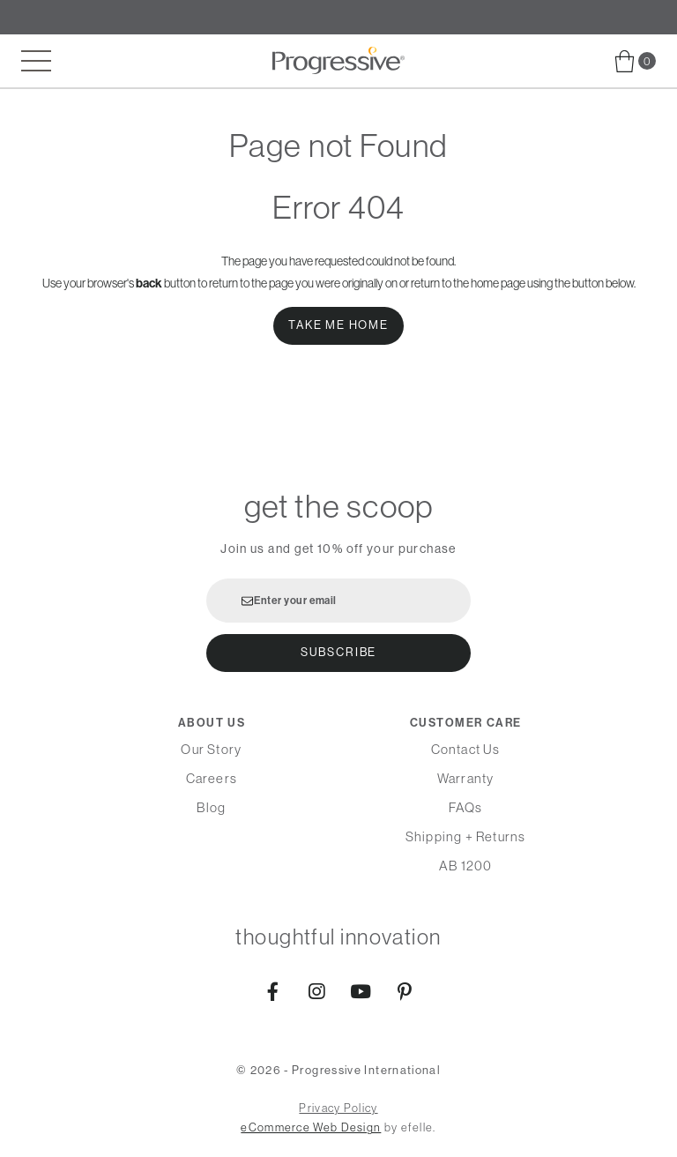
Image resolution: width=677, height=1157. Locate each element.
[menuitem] (635, 61)
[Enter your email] (338, 600)
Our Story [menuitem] (211, 749)
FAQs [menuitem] (466, 807)
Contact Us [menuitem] (466, 749)
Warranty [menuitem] (466, 778)
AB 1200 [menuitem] (465, 865)
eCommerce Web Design (311, 1127)
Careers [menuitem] (211, 778)
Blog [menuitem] (211, 807)
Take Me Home (338, 325)
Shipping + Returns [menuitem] (465, 836)
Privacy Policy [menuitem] (338, 1108)
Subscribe (338, 652)
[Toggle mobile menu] (36, 60)
